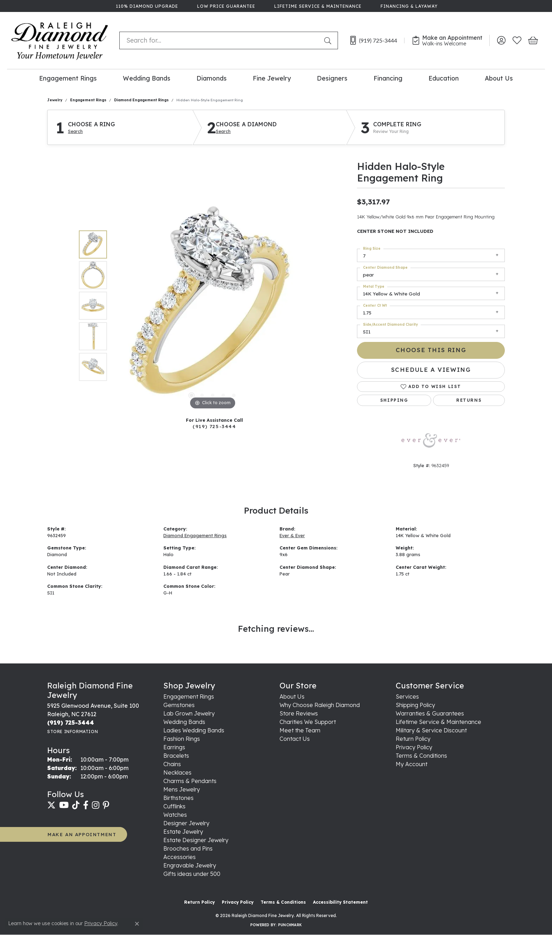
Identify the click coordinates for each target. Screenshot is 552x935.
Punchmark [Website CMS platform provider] (290, 925)
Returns (469, 400)
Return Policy (413, 738)
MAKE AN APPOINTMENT (82, 834)
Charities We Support (308, 721)
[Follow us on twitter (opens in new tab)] (51, 805)
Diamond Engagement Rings (141, 100)
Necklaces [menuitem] (177, 772)
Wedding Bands (146, 78)
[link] (146, 6)
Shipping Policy (415, 704)
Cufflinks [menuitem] (174, 806)
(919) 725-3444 (214, 426)
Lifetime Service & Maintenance (438, 721)
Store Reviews (299, 713)
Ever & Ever (292, 535)
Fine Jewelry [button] (272, 78)
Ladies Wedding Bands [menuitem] (193, 730)
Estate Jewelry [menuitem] (183, 831)
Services (407, 696)
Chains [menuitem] (172, 764)
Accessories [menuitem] (179, 856)
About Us (499, 78)
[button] (501, 40)
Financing (388, 78)
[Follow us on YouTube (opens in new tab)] (64, 805)
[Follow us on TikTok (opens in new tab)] (76, 805)
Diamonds (211, 78)
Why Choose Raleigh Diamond (320, 704)
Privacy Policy (414, 747)
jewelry (54, 100)
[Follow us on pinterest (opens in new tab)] (106, 805)
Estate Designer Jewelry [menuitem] (195, 840)
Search (75, 131)
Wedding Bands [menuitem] (184, 721)
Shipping (394, 400)
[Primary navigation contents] (276, 78)
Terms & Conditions (421, 755)
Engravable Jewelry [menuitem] (189, 865)
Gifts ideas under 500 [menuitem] (191, 873)
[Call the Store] (70, 722)
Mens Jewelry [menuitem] (181, 789)
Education (443, 78)
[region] (212, 305)
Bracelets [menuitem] (176, 755)
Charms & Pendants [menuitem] (190, 780)
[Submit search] (329, 40)
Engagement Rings (68, 78)
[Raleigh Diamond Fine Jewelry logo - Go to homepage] (59, 40)
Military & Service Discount (431, 730)
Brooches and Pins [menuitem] (188, 848)
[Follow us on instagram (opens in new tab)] (95, 805)
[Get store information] (72, 731)
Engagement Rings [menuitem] (188, 696)
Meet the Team (300, 730)
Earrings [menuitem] (174, 747)
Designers (332, 78)
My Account (411, 764)
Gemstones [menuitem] (179, 704)
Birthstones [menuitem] (178, 797)
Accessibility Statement (340, 902)
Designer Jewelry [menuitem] (186, 823)
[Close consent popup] (137, 924)
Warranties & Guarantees (430, 713)
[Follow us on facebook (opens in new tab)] (85, 805)
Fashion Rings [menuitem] (181, 738)
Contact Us (295, 738)
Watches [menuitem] (175, 814)
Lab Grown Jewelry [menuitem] (189, 713)
